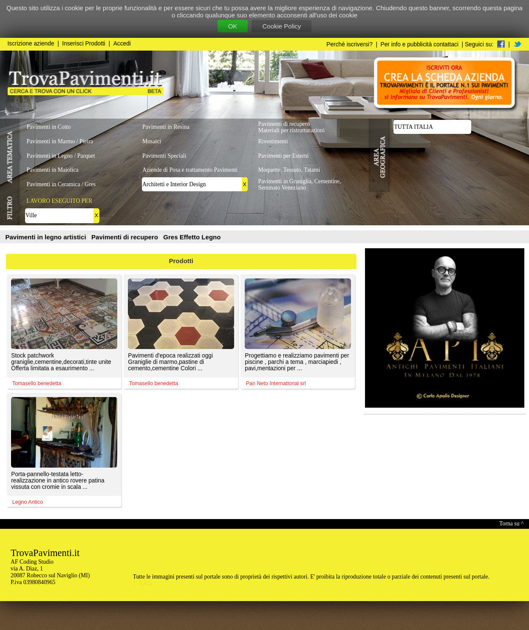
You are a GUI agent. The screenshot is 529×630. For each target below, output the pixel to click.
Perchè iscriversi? (349, 44)
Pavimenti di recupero (125, 237)
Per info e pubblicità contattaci (419, 44)
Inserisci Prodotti (83, 43)
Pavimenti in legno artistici (47, 237)
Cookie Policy (281, 26)
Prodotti (181, 260)
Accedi (122, 43)
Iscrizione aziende (31, 43)
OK (233, 26)
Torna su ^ (511, 523)
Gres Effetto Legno (192, 237)
